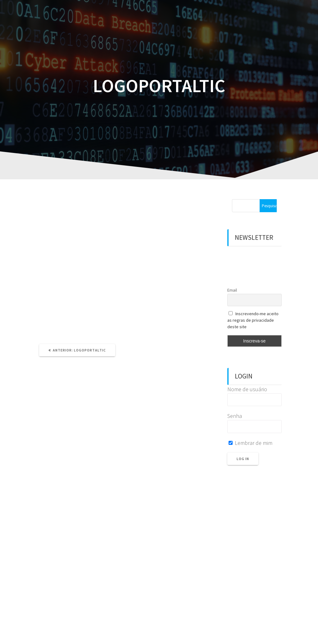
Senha (234, 415)
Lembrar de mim (250, 442)
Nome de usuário (247, 389)
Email (232, 290)
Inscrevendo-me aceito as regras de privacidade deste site (253, 320)
